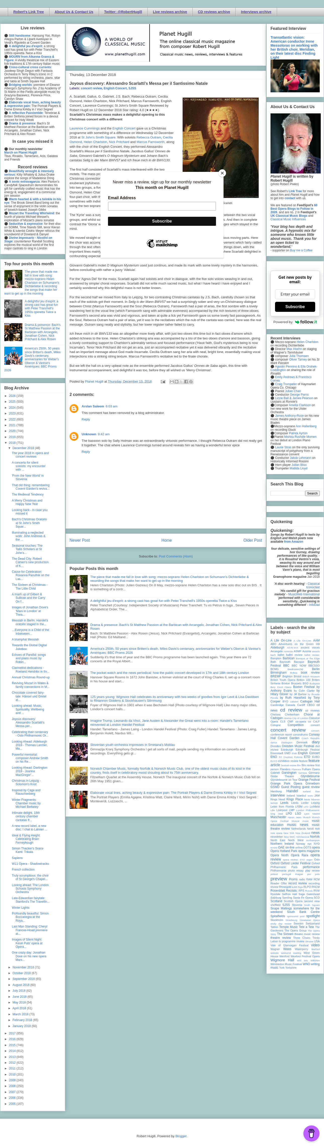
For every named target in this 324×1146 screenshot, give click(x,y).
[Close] (222, 173)
